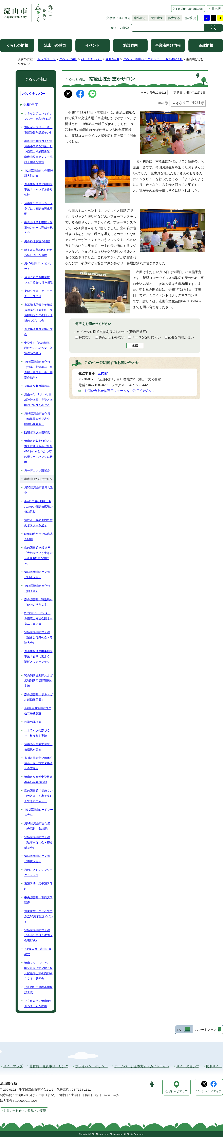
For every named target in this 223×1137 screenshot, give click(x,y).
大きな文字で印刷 (186, 103)
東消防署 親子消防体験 (38, 886)
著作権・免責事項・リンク (49, 1066)
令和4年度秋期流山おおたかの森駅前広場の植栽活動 (38, 506)
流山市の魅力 (55, 45)
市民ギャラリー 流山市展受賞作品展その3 (38, 130)
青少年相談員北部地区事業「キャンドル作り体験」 (38, 189)
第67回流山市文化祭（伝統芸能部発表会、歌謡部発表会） (38, 419)
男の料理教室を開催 (37, 241)
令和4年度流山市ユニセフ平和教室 (37, 710)
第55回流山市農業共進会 (38, 490)
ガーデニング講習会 (37, 470)
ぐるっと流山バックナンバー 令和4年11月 (153, 59)
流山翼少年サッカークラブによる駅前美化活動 (38, 208)
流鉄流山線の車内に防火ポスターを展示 (38, 522)
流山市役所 (8, 1084)
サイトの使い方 (187, 1066)
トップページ (46, 59)
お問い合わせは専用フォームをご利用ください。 (120, 390)
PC (179, 1029)
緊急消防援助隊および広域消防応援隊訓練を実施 (38, 681)
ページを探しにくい (146, 337)
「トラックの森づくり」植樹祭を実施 (37, 733)
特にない (85, 337)
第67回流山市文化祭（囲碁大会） (37, 574)
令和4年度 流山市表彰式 (37, 951)
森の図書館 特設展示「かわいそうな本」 (38, 602)
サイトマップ (13, 1066)
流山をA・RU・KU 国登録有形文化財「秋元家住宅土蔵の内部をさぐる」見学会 (38, 970)
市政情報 (206, 45)
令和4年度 (112, 59)
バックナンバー (91, 59)
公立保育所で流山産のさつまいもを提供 (38, 1003)
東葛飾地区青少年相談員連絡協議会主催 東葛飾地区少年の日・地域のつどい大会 (38, 312)
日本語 (216, 8)
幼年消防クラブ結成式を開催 (38, 536)
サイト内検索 (120, 27)
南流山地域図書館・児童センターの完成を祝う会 (38, 227)
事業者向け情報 (168, 45)
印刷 (161, 103)
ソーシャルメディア (209, 1091)
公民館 (103, 373)
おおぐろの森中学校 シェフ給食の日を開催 (38, 280)
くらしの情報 (17, 45)
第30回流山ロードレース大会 (38, 812)
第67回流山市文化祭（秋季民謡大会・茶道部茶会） (38, 842)
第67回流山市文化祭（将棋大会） (37, 858)
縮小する (139, 18)
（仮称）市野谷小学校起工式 (38, 989)
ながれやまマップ (176, 1091)
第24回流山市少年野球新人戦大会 (38, 173)
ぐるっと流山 (68, 59)
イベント (92, 45)
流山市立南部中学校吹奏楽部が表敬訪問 (38, 779)
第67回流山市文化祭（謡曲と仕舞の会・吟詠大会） (38, 637)
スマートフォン (205, 1029)
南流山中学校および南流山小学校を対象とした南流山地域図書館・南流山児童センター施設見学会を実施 (38, 151)
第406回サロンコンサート (38, 266)
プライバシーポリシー (91, 1066)
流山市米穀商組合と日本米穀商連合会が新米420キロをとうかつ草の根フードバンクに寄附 (38, 451)
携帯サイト (214, 1066)
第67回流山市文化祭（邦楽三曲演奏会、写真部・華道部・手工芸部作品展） (38, 369)
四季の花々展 (32, 721)
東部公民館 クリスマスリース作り (38, 293)
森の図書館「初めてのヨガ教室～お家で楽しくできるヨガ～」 (38, 796)
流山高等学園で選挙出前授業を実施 (38, 747)
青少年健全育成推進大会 (38, 331)
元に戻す (156, 18)
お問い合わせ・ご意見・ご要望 (24, 1110)
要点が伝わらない (112, 337)
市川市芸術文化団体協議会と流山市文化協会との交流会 (38, 763)
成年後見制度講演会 (37, 386)
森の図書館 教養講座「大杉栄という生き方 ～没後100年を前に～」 (39, 555)
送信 (135, 345)
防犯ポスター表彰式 (37, 432)
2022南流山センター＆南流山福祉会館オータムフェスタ (38, 618)
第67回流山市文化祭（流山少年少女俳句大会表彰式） (38, 935)
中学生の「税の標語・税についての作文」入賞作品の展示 (38, 348)
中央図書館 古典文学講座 (38, 900)
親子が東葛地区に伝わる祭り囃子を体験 (38, 252)
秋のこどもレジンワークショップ (38, 872)
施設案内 (130, 45)
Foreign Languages (189, 8)
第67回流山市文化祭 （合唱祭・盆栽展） (37, 826)
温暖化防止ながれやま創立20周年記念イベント (38, 916)
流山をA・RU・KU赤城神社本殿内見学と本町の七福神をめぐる (38, 400)
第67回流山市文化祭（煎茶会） (37, 588)
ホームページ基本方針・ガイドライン (141, 1066)
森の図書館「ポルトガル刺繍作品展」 (38, 697)
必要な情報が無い (181, 337)
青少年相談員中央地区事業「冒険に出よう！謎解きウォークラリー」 (38, 659)
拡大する (173, 18)
